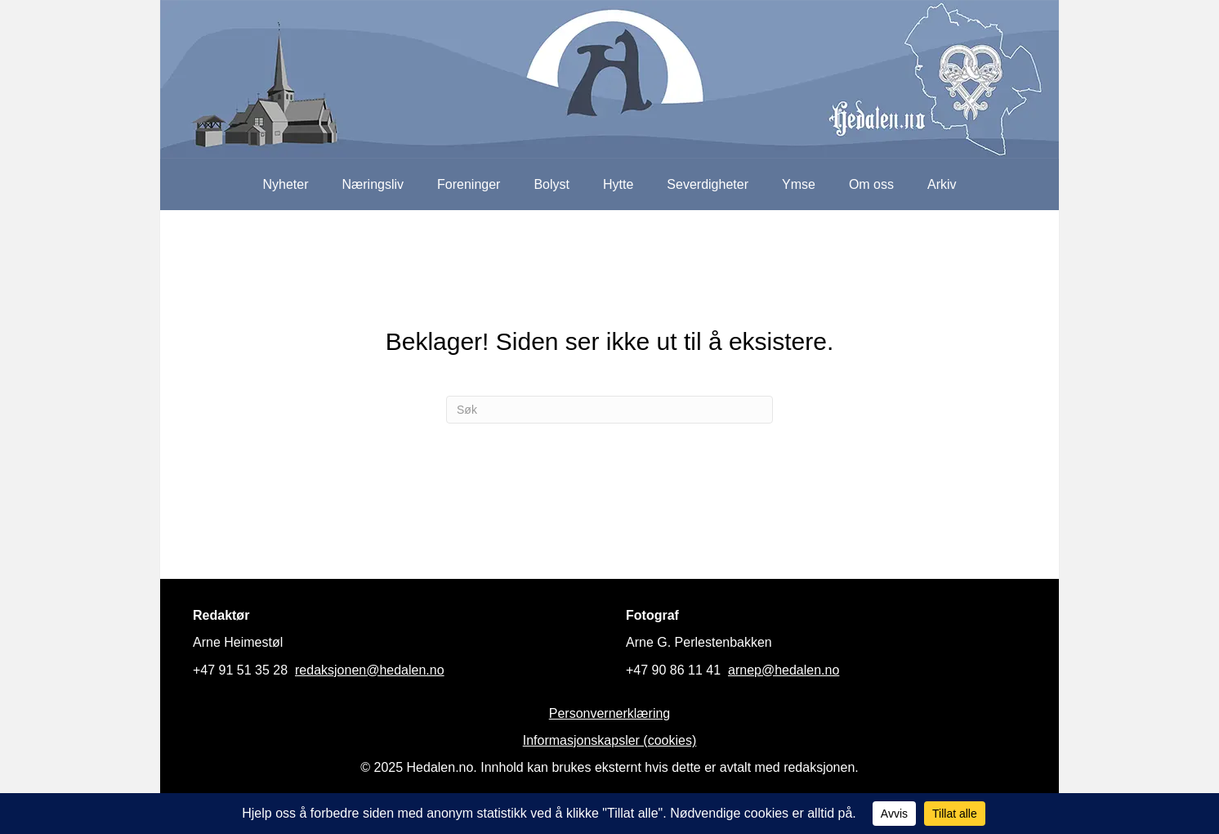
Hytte (618, 184)
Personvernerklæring (610, 713)
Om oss (871, 184)
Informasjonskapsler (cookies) (610, 740)
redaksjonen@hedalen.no (369, 670)
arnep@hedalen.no (783, 670)
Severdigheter (707, 184)
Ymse (798, 184)
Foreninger (468, 184)
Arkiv (942, 184)
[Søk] (609, 410)
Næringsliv (373, 184)
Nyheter (285, 184)
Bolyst (551, 184)
